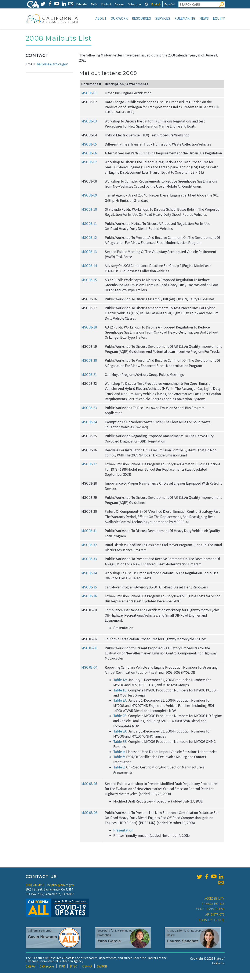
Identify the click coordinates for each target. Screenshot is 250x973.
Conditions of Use (210, 909)
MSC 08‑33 (89, 559)
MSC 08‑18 (89, 327)
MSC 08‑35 (89, 587)
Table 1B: (120, 690)
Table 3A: (120, 731)
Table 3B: (120, 741)
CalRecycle (47, 966)
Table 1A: (120, 680)
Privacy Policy (213, 904)
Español (169, 4)
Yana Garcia (109, 941)
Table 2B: (120, 715)
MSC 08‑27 (89, 464)
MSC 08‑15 (89, 280)
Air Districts (215, 915)
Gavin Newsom (42, 937)
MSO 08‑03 (89, 648)
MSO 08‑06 (89, 812)
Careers (120, 4)
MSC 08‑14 (89, 265)
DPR (62, 966)
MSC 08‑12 (89, 237)
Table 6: (119, 767)
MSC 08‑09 (89, 195)
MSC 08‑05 (89, 144)
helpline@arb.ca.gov (52, 64)
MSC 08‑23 (89, 407)
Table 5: (119, 756)
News (204, 18)
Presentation (123, 830)
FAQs (94, 4)
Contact (106, 4)
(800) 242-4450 (35, 885)
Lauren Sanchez (182, 941)
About (100, 18)
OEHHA (87, 966)
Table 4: (119, 751)
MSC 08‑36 (89, 596)
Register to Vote (212, 920)
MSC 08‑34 (89, 573)
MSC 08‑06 (89, 153)
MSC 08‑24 (89, 422)
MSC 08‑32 (89, 545)
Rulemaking (184, 18)
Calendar (81, 4)
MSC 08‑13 (89, 251)
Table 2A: (120, 700)
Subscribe (134, 4)
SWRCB (102, 966)
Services (162, 18)
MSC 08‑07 (89, 162)
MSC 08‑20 (89, 360)
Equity (219, 18)
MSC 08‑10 (89, 209)
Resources (141, 18)
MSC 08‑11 (89, 223)
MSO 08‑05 (89, 783)
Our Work (119, 18)
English (156, 4)
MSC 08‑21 (89, 374)
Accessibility (214, 898)
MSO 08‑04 (89, 667)
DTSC (73, 966)
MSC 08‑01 (89, 93)
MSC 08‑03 (89, 121)
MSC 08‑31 (89, 530)
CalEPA (30, 966)
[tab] (146, 4)
